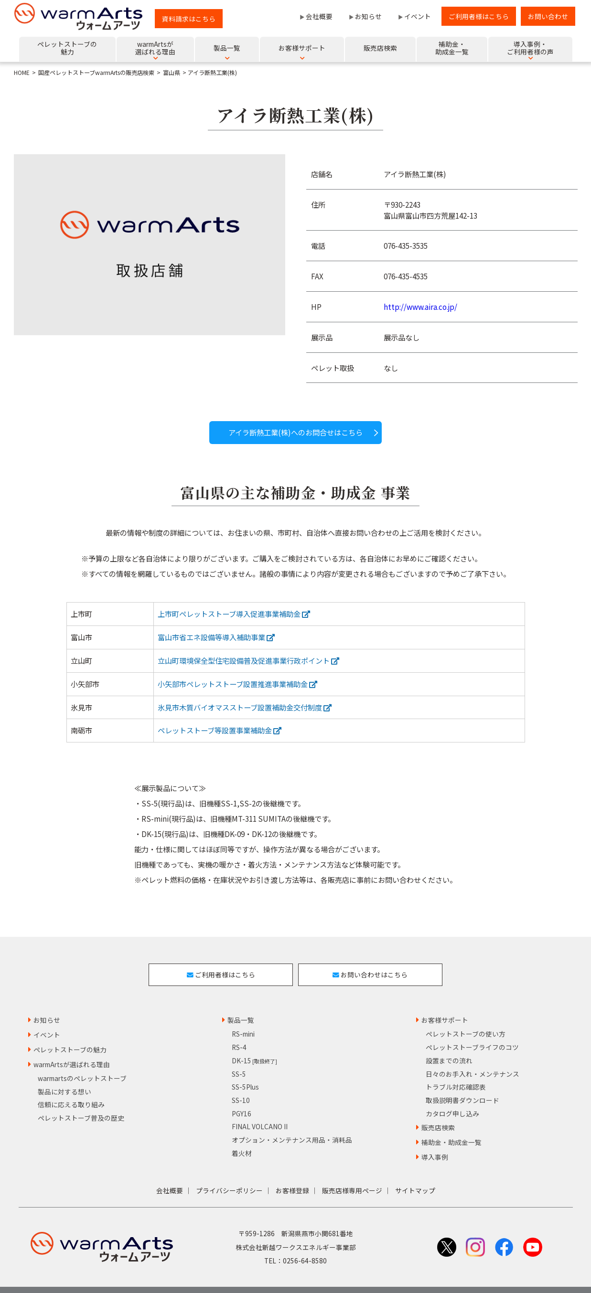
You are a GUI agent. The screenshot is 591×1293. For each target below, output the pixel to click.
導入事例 (434, 1141)
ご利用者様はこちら (479, 16)
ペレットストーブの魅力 (70, 1034)
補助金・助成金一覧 (451, 1127)
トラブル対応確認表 (456, 1071)
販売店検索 (438, 1112)
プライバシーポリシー (229, 1175)
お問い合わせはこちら (378, 967)
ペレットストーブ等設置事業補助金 (219, 730)
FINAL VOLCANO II (260, 1111)
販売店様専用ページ (352, 1175)
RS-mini (243, 1018)
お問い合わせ (548, 16)
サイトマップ (415, 1175)
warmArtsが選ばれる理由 (71, 1049)
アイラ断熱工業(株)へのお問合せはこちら (295, 432)
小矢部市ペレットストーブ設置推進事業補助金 (237, 683)
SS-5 (239, 1058)
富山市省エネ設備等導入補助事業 (216, 637)
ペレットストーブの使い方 (465, 1018)
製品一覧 (240, 1004)
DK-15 (254, 1045)
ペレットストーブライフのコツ (472, 1032)
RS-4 (239, 1032)
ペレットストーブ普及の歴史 (81, 1102)
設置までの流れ (449, 1045)
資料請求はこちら (188, 18)
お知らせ (368, 16)
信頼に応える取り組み (71, 1089)
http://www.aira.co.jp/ (420, 306)
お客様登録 (292, 1175)
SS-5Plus (245, 1071)
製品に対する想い (64, 1076)
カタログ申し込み (452, 1098)
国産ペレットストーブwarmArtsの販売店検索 (96, 72)
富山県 (171, 72)
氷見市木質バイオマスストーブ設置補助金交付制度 (245, 707)
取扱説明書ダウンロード (462, 1085)
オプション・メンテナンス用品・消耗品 (292, 1124)
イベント (417, 16)
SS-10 (241, 1085)
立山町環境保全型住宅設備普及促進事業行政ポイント (248, 660)
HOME (22, 72)
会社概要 (319, 16)
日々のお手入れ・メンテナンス (472, 1058)
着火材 (242, 1138)
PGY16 (241, 1098)
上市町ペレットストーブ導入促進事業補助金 (234, 613)
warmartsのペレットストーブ (82, 1063)
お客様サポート (444, 1004)
